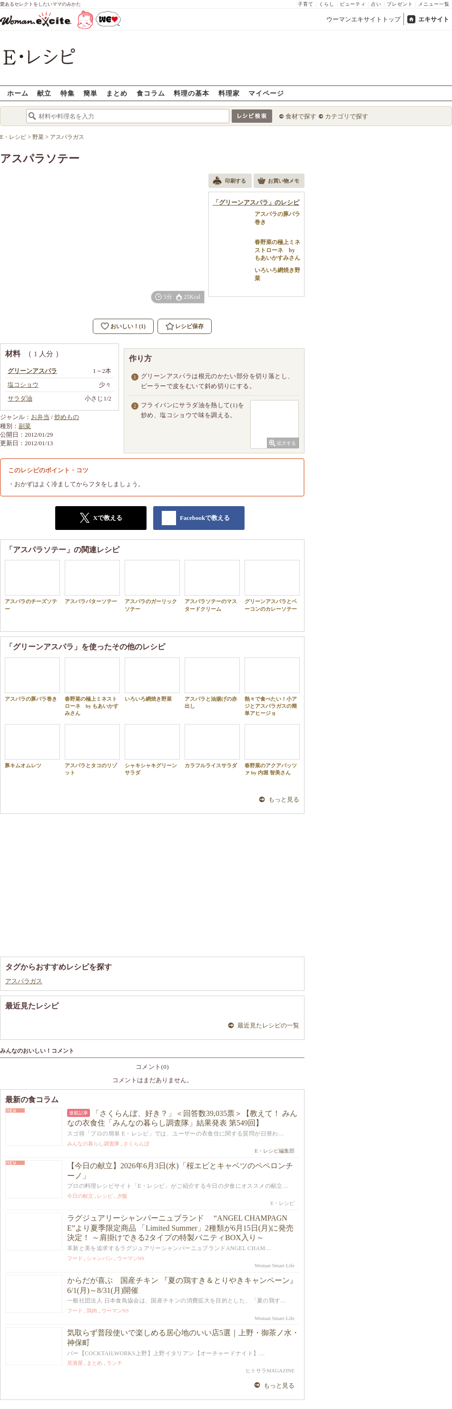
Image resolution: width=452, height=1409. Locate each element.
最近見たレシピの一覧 (268, 1025)
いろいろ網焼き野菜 (152, 679)
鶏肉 (92, 1310)
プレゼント (400, 4)
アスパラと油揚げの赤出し (212, 683)
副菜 (25, 426)
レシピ (105, 1196)
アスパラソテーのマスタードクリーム (212, 585)
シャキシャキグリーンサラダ (152, 749)
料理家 (229, 93)
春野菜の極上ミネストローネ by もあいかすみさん (92, 686)
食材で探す (300, 116)
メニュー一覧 (434, 4)
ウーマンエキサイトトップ (363, 19)
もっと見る (283, 799)
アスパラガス (23, 981)
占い (376, 4)
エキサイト (433, 19)
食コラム (151, 93)
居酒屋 (75, 1363)
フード (75, 1258)
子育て (306, 4)
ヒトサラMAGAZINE (270, 1370)
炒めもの (66, 417)
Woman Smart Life (275, 1265)
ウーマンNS (131, 1258)
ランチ (114, 1363)
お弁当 (40, 417)
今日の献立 (80, 1196)
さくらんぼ (136, 1143)
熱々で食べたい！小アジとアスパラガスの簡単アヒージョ (272, 686)
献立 (44, 93)
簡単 (90, 93)
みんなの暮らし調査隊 (93, 1143)
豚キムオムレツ (32, 746)
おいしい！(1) (128, 326)
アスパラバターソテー (92, 582)
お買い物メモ (278, 182)
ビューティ (353, 4)
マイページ (266, 93)
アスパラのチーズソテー (32, 585)
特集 (67, 93)
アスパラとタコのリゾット (92, 749)
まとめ (117, 93)
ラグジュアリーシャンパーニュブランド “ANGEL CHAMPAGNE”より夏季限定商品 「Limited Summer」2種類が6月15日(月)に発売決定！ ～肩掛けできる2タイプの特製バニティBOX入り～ (180, 1228)
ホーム (18, 93)
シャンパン (100, 1258)
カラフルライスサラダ (212, 746)
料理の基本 (191, 93)
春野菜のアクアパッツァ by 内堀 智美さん (272, 749)
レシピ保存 (189, 326)
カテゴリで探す (346, 116)
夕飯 (122, 1196)
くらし (326, 4)
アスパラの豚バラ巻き (32, 679)
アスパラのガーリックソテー (152, 585)
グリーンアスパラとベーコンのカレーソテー (272, 585)
